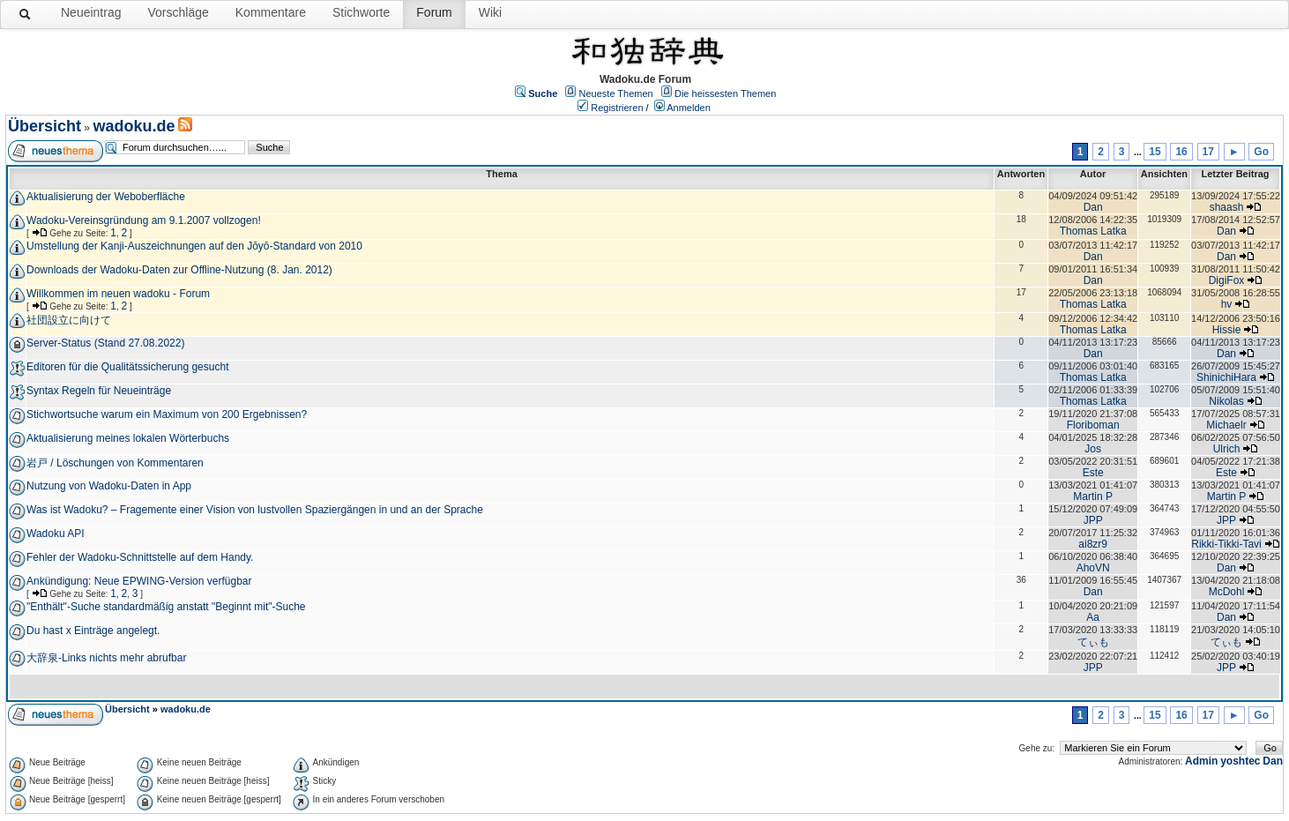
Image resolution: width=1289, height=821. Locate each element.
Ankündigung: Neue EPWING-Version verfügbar (138, 581)
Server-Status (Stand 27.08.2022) (105, 343)
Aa (1092, 617)
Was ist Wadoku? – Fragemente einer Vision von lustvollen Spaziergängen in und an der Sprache (254, 510)
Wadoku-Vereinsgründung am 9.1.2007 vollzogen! (143, 220)
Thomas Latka (1093, 231)
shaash (1227, 207)
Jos (1092, 449)
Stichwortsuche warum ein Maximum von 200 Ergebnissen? (166, 414)
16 (1181, 152)
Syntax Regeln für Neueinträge (98, 390)
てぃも (1093, 642)
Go (1261, 152)
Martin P (1093, 496)
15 (1154, 152)
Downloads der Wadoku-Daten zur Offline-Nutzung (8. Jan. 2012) (179, 270)
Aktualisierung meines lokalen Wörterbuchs (127, 438)
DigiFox (1227, 280)
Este (1093, 472)
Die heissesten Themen (725, 93)
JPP (1093, 520)
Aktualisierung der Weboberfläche (105, 196)
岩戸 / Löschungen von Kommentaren (115, 463)
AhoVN (1093, 568)
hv (1227, 304)
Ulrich (1227, 449)
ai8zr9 (1092, 544)
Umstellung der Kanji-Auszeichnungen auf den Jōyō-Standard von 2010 (194, 246)
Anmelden (689, 107)
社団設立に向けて (68, 320)
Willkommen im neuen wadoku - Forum (118, 293)
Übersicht (44, 126)
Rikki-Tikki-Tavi (1226, 544)
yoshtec (1240, 761)
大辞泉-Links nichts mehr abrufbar (106, 658)
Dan (1093, 207)
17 (1208, 152)
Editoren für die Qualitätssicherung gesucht (127, 367)
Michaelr (1226, 425)
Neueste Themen (616, 93)
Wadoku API (55, 533)
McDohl (1227, 592)
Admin (1201, 761)
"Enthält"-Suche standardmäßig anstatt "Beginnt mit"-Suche (166, 607)
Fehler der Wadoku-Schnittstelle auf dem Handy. (139, 557)
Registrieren (617, 107)
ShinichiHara (1226, 377)
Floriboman (1093, 425)
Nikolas (1226, 401)
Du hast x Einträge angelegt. (93, 630)
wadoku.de (134, 126)
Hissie (1226, 330)
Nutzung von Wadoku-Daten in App (108, 486)
